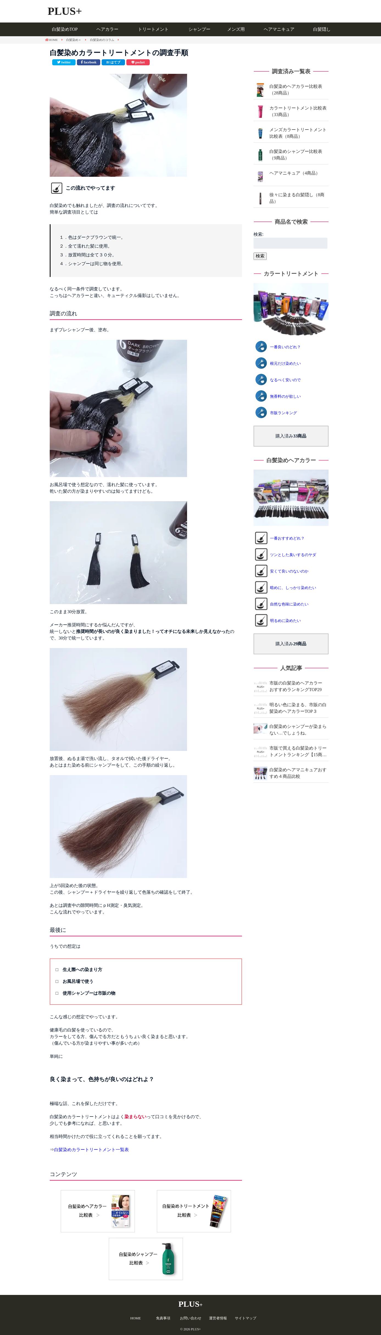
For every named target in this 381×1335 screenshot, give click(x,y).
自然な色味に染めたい (289, 604)
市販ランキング (283, 413)
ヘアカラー (107, 29)
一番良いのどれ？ (285, 347)
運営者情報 (218, 1318)
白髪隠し (322, 29)
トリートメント (153, 29)
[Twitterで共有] (64, 62)
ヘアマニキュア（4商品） (294, 173)
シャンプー (199, 29)
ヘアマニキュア (279, 29)
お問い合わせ (190, 1318)
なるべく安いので (285, 380)
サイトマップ (245, 1318)
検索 (260, 256)
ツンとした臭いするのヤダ (293, 555)
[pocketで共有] (138, 62)
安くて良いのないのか (289, 571)
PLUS (190, 1303)
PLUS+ (65, 11)
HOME (135, 1318)
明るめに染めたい (285, 621)
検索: (258, 234)
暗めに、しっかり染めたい (293, 588)
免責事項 (163, 1318)
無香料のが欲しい (285, 396)
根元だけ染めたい (285, 363)
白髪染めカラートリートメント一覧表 (91, 1149)
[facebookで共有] (88, 62)
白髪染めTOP (65, 29)
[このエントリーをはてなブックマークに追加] (113, 62)
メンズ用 (236, 29)
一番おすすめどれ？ (287, 538)
